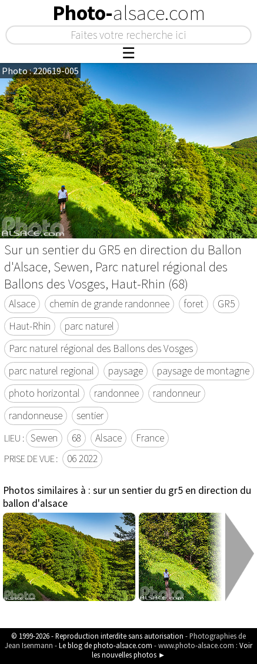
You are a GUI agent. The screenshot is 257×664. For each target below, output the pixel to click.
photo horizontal (44, 393)
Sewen (44, 437)
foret (193, 303)
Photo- (128, 13)
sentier (90, 415)
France (150, 437)
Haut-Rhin (30, 326)
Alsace (22, 303)
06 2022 (82, 458)
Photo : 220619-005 (40, 71)
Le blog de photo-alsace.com (105, 645)
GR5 (226, 303)
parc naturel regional (51, 370)
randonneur (177, 393)
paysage (125, 370)
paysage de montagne (203, 370)
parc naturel (89, 326)
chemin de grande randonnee (109, 303)
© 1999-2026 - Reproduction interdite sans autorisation (97, 635)
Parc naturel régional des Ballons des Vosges (101, 348)
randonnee (116, 393)
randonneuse (35, 415)
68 (76, 437)
